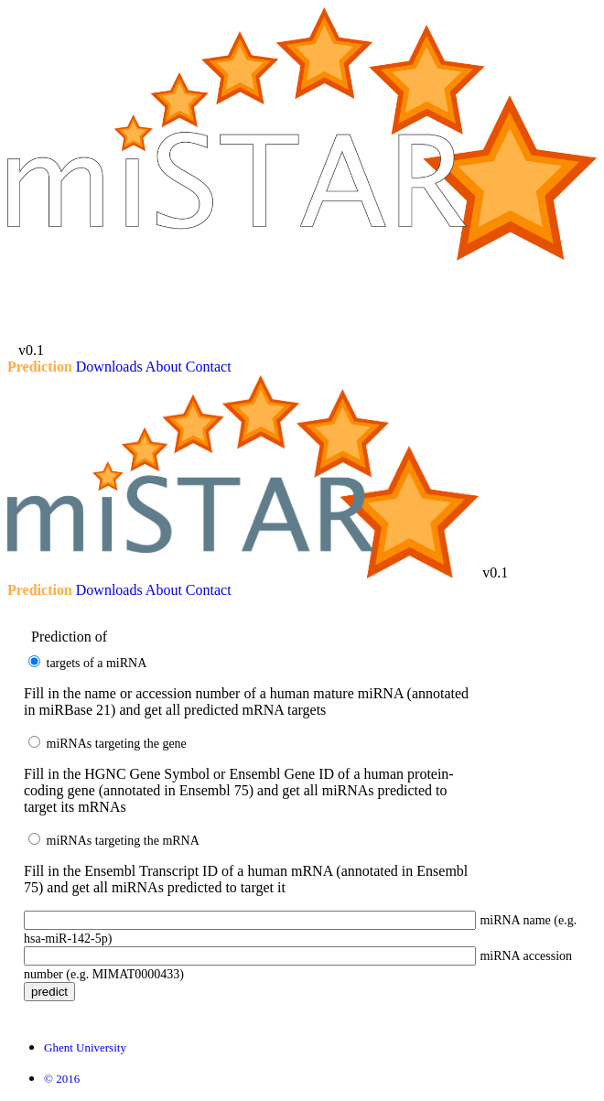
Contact (209, 366)
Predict (49, 991)
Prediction (39, 366)
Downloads (109, 366)
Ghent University (85, 1047)
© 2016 (62, 1078)
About (164, 366)
